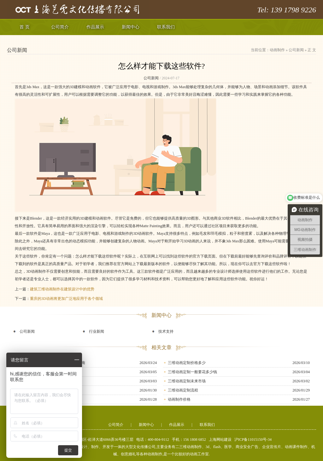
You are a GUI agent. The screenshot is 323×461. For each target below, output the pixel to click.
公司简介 (60, 27)
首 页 (25, 27)
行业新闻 (96, 331)
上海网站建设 (220, 439)
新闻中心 (130, 27)
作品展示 (95, 27)
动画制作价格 (179, 399)
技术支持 (165, 331)
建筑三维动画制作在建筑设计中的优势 (62, 289)
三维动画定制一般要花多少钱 (192, 372)
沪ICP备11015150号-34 (253, 439)
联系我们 (166, 27)
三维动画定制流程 (183, 390)
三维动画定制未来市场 (187, 381)
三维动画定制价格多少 (187, 363)
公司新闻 (296, 50)
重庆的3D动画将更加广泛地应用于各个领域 (66, 298)
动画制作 (277, 50)
